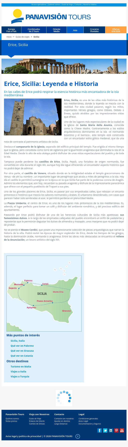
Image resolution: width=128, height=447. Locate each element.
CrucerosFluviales (94, 30)
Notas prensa (11, 421)
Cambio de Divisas (37, 423)
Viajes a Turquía (20, 376)
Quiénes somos (54, 4)
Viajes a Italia (18, 371)
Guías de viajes (23, 36)
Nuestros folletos (89, 4)
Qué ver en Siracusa (22, 350)
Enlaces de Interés (37, 421)
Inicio (9, 36)
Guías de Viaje (67, 4)
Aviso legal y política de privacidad (23, 436)
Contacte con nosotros (64, 418)
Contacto (78, 4)
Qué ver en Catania (22, 355)
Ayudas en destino (62, 421)
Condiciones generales (88, 418)
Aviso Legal (83, 421)
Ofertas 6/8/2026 (116, 30)
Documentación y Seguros (90, 423)
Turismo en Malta (21, 366)
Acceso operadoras (39, 4)
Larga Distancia (60, 423)
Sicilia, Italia (18, 340)
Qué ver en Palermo (22, 345)
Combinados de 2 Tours (34, 30)
